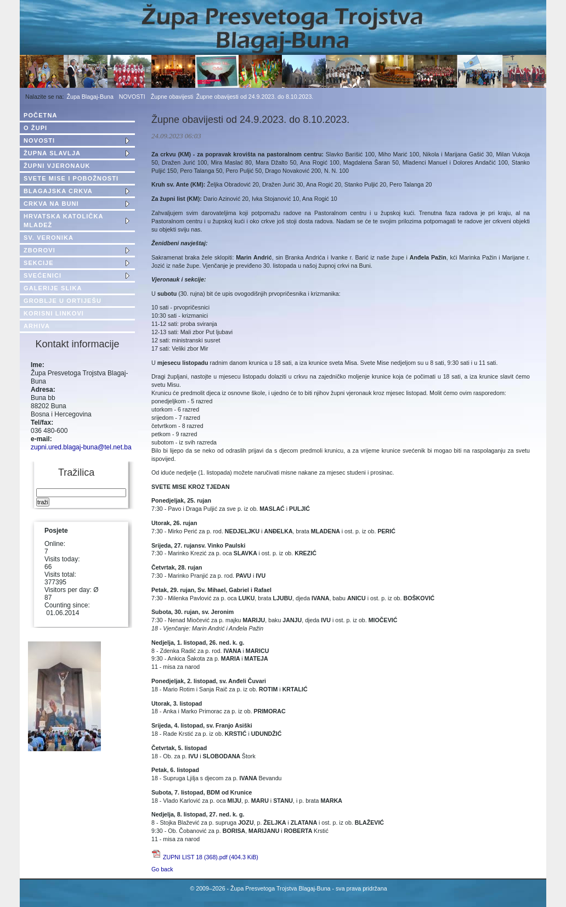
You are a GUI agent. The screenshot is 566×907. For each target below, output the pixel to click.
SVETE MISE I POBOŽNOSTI (71, 178)
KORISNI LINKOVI (54, 313)
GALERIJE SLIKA (53, 288)
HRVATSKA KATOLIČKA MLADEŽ (63, 220)
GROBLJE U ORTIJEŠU (62, 300)
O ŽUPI (35, 128)
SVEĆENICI (42, 275)
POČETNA (40, 115)
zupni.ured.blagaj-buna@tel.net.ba (81, 447)
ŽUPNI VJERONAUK (57, 165)
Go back (162, 869)
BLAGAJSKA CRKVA (58, 191)
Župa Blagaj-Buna (90, 96)
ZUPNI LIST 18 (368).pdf (210, 857)
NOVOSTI (132, 96)
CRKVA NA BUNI (51, 203)
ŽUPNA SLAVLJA (52, 153)
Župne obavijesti (172, 96)
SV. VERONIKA (48, 237)
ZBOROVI (39, 250)
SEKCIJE (39, 263)
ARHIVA (37, 326)
